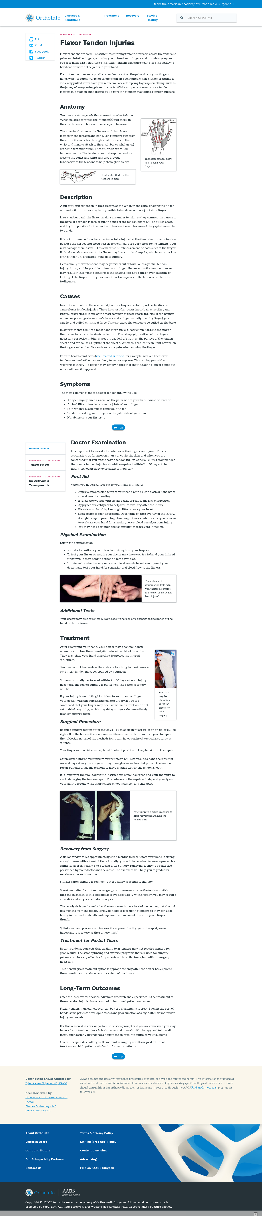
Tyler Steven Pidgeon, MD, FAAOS (46, 1083)
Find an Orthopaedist (204, 1087)
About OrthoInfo (37, 1133)
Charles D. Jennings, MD (40, 1106)
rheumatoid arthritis (110, 356)
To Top (118, 427)
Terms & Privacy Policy (96, 1133)
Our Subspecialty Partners (44, 1159)
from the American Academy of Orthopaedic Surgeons (192, 4)
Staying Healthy (152, 18)
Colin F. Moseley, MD (38, 1110)
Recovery (132, 15)
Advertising (88, 1159)
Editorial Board (36, 1141)
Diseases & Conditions (72, 18)
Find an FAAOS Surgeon (97, 1168)
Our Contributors (38, 1150)
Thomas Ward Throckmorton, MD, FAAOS (46, 1099)
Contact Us (33, 1168)
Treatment (111, 15)
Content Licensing (93, 1150)
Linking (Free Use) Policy (98, 1141)
